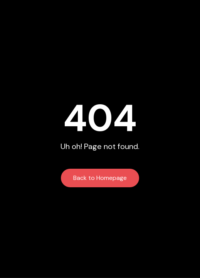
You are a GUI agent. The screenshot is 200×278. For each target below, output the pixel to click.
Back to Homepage (100, 178)
